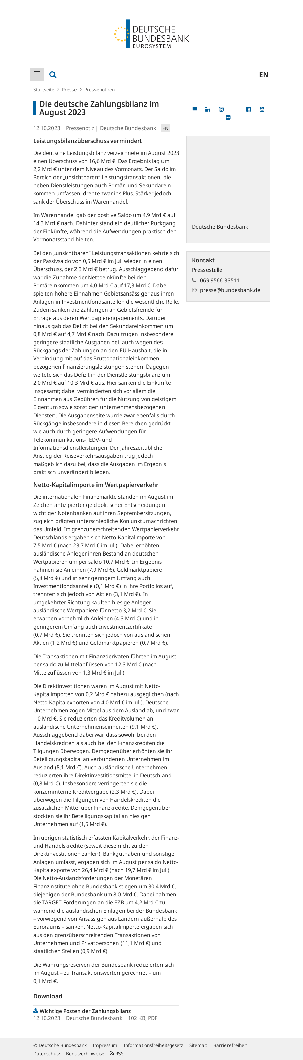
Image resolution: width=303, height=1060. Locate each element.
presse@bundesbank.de (230, 290)
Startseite (44, 89)
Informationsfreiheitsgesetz (153, 1045)
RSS (117, 1053)
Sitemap (198, 1045)
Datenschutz (46, 1053)
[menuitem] (37, 74)
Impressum (105, 1045)
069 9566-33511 (220, 280)
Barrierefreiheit (230, 1045)
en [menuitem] (264, 74)
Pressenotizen (99, 89)
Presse (69, 89)
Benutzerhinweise (85, 1053)
